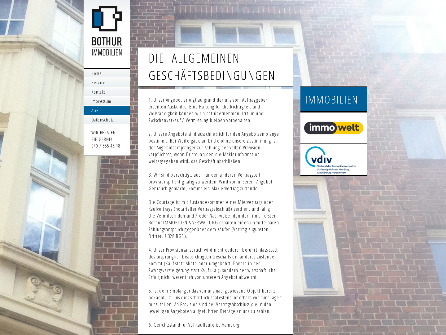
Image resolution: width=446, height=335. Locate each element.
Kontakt (98, 92)
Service (98, 82)
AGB (94, 110)
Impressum (101, 101)
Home (96, 73)
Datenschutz (102, 120)
